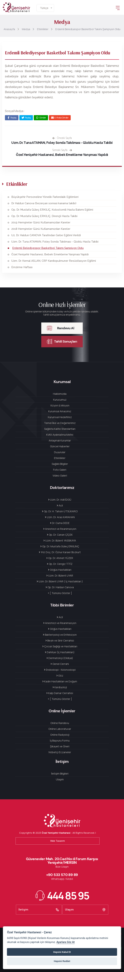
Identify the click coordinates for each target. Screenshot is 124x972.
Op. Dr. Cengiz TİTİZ (60, 564)
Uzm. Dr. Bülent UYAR (59, 575)
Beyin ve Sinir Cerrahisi (59, 640)
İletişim (38, 909)
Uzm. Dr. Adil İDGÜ (59, 499)
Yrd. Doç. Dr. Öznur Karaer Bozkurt (60, 552)
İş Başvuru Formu (60, 740)
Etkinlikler (59, 458)
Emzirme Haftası (22, 267)
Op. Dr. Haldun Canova (60, 587)
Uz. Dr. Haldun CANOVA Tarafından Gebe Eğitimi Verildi (46, 235)
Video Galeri (60, 475)
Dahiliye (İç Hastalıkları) (60, 652)
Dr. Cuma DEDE (60, 523)
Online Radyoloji (59, 734)
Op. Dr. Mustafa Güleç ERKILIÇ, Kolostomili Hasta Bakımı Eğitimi (52, 209)
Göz (59, 675)
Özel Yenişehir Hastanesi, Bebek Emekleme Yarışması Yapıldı (62, 155)
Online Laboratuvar (59, 729)
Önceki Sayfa (62, 138)
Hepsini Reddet (62, 961)
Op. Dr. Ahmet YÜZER (59, 558)
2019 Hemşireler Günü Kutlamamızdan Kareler (40, 222)
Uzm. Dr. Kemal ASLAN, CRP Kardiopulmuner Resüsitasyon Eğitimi (53, 260)
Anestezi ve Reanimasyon (59, 529)
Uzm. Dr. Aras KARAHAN (60, 517)
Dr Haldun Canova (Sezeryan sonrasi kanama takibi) (43, 203)
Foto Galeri (59, 469)
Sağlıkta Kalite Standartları (59, 429)
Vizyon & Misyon (59, 405)
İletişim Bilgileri (59, 773)
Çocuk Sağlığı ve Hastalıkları (59, 646)
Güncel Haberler (60, 446)
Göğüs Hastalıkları (59, 569)
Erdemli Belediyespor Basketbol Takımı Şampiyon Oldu (48, 248)
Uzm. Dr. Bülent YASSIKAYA (59, 540)
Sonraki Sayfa (62, 150)
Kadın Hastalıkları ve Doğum (59, 681)
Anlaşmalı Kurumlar (60, 440)
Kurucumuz (59, 399)
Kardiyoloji (60, 687)
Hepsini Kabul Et (62, 952)
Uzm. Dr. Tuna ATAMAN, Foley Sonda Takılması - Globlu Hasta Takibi (62, 143)
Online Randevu (59, 723)
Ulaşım (60, 779)
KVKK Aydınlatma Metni (59, 434)
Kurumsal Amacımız (59, 411)
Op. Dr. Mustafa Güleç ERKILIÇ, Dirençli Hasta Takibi (44, 216)
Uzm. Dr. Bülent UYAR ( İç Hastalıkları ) (60, 581)
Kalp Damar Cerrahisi (59, 693)
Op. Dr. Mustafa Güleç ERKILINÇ (59, 546)
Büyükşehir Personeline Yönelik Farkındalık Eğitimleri (45, 197)
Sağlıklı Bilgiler (60, 464)
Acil (60, 505)
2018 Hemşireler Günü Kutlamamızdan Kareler (40, 228)
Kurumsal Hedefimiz (60, 417)
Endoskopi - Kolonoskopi (60, 669)
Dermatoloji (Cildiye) (60, 658)
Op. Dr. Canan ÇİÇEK (60, 534)
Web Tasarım (57, 840)
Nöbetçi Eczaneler (60, 752)
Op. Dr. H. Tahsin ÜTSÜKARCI (60, 511)
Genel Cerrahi (60, 664)
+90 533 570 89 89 (62, 874)
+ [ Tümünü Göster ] (60, 593)
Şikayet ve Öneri (59, 746)
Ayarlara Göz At (65, 942)
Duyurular (59, 452)
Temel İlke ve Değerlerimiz (60, 423)
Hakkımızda (59, 393)
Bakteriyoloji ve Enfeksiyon (60, 634)
